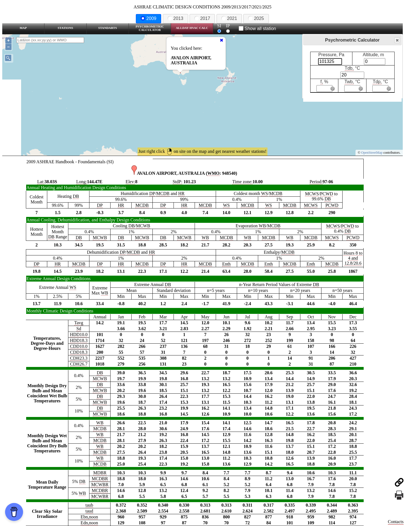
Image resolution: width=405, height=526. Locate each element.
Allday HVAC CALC (192, 28)
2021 (229, 18)
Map (23, 28)
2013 (175, 18)
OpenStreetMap (371, 153)
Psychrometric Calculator (150, 28)
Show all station (257, 28)
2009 (148, 18)
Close (396, 40)
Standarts (107, 28)
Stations (65, 28)
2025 (256, 18)
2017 (202, 18)
